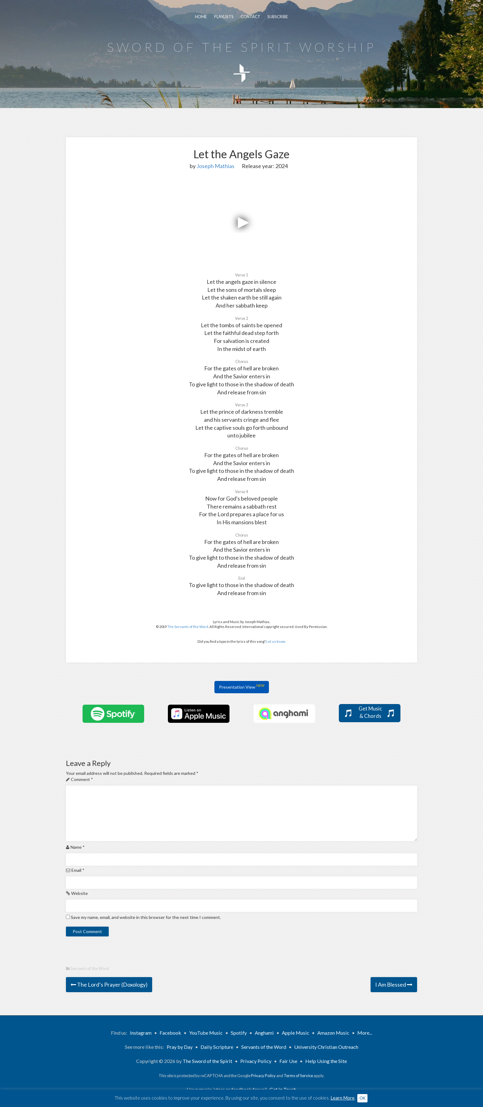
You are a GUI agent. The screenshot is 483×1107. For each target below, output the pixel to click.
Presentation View (241, 686)
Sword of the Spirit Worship (241, 47)
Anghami (264, 1033)
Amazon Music (333, 1033)
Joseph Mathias (215, 166)
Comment (82, 779)
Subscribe (277, 16)
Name (78, 847)
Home (201, 16)
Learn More (343, 1098)
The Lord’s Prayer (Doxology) (109, 984)
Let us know (275, 641)
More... (364, 1033)
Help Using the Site (326, 1061)
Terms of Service (298, 1075)
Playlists (223, 16)
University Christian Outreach (326, 1047)
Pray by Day (180, 1047)
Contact (250, 16)
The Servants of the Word (187, 627)
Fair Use (288, 1061)
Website (79, 893)
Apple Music (295, 1033)
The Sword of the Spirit (207, 1061)
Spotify (239, 1033)
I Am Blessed (393, 984)
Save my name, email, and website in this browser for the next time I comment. (146, 917)
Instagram (141, 1033)
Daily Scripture (217, 1047)
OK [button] (362, 1098)
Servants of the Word (90, 968)
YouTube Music (206, 1033)
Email (77, 870)
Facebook (170, 1033)
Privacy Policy (255, 1061)
